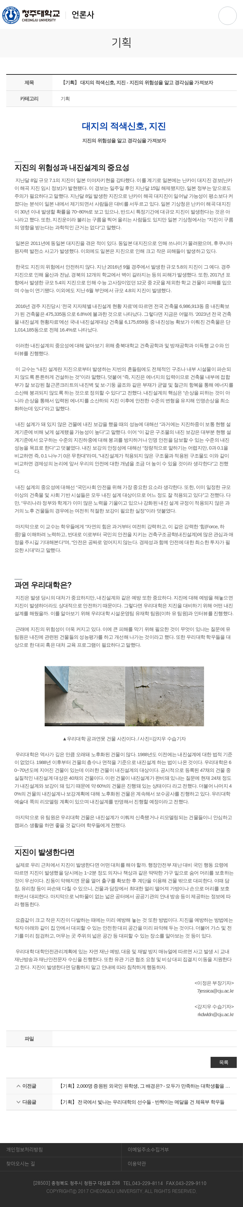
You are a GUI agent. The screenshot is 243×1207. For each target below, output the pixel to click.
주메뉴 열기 (227, 16)
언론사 (48, 15)
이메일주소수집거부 (148, 1150)
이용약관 (137, 1164)
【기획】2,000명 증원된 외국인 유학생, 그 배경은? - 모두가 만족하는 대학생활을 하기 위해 (144, 1086)
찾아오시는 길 (20, 1164)
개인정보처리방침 (24, 1150)
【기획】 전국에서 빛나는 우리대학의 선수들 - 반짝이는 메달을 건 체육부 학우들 (141, 1102)
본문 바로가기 (121, 0)
